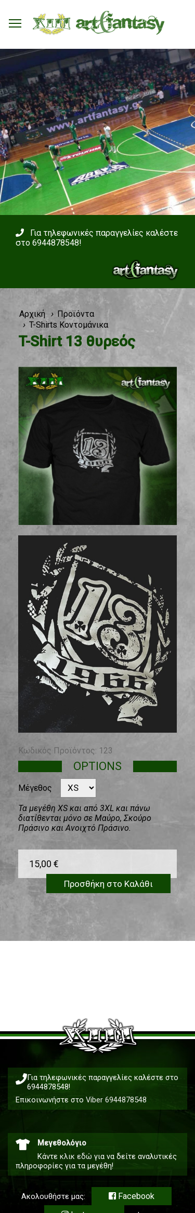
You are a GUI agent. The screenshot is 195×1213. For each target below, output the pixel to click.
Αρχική (32, 314)
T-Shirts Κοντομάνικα (68, 325)
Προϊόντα (75, 314)
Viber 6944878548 (116, 1099)
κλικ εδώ (76, 1156)
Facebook (131, 1196)
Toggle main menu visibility (15, 20)
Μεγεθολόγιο (61, 1143)
